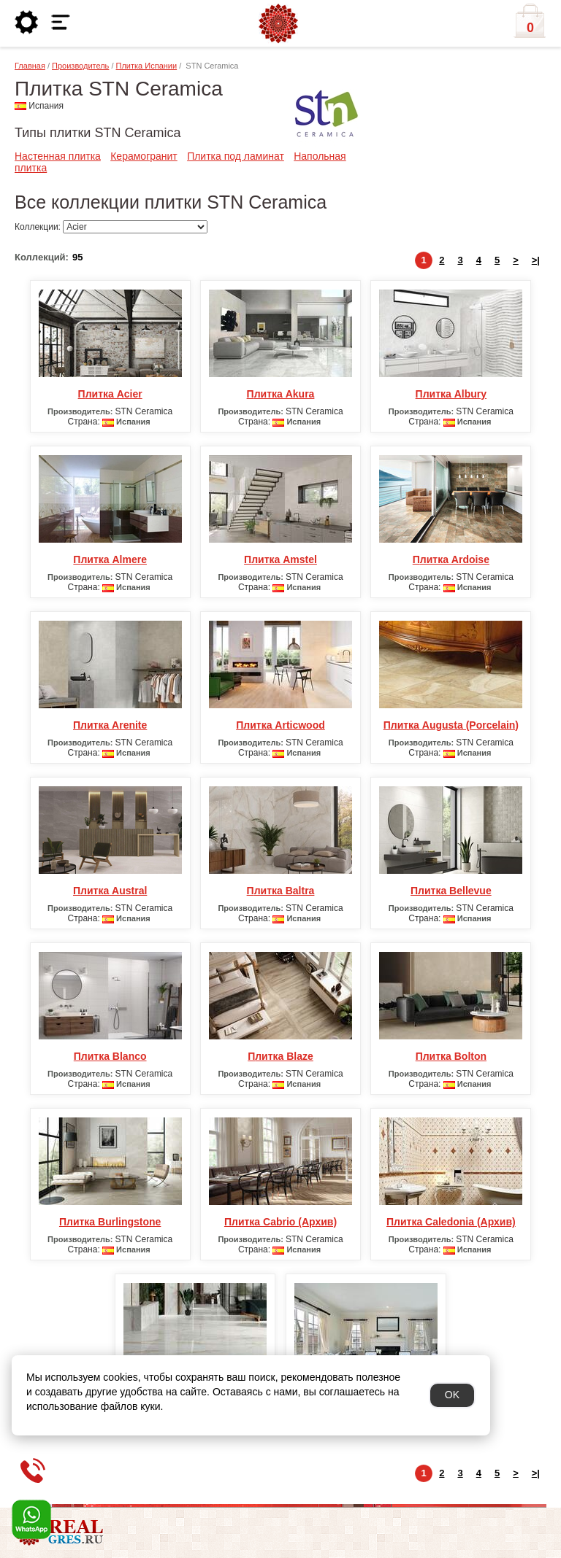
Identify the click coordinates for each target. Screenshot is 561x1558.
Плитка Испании (147, 65)
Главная (30, 65)
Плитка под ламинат (235, 156)
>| (536, 260)
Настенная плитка (58, 156)
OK (452, 1394)
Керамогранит (144, 156)
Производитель (80, 65)
